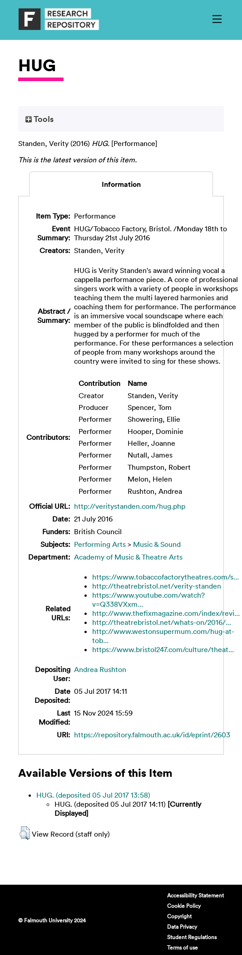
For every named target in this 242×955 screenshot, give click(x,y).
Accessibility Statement (195, 895)
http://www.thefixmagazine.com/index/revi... (166, 613)
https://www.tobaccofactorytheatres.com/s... (165, 576)
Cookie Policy (184, 905)
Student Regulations (192, 937)
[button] (25, 833)
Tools (39, 118)
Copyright (179, 916)
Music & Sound (157, 544)
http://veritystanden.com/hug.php (129, 506)
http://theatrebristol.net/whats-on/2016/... (161, 622)
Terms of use (182, 947)
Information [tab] (121, 184)
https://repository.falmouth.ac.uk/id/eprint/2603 (152, 734)
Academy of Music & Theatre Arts (128, 556)
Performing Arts (100, 544)
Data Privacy (182, 926)
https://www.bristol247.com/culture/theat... (163, 649)
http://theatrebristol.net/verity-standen (156, 585)
